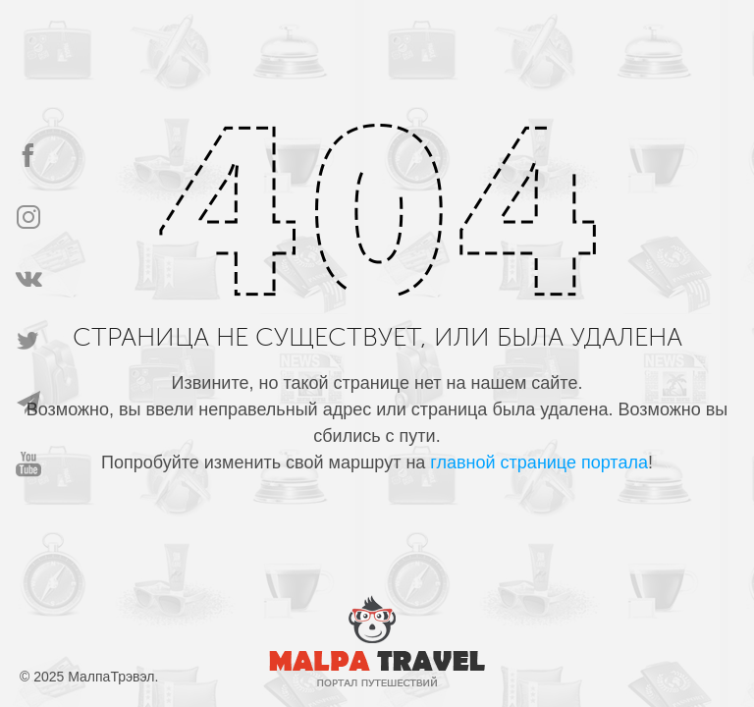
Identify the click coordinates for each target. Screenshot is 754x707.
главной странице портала (539, 462)
